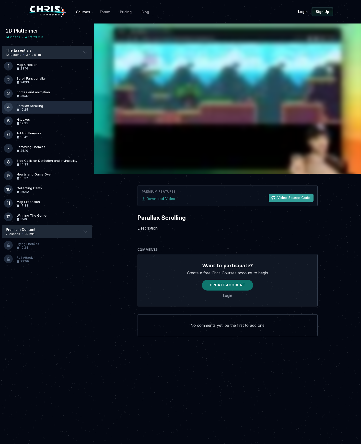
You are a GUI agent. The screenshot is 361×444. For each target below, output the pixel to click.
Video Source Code (290, 198)
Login (303, 12)
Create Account (227, 285)
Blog (145, 12)
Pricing (126, 12)
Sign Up (322, 12)
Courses (83, 12)
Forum (105, 12)
